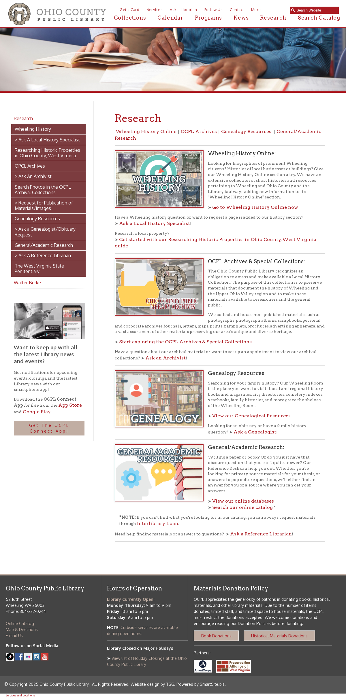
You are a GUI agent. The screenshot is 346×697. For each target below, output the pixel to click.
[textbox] (316, 10)
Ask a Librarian (183, 9)
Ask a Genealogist (255, 432)
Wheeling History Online (146, 131)
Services (154, 9)
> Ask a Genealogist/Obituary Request (45, 231)
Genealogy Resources (37, 218)
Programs (208, 18)
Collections (130, 18)
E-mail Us (14, 635)
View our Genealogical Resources (251, 415)
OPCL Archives (30, 166)
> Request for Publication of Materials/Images (44, 205)
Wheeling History (33, 129)
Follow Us (213, 9)
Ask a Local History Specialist (154, 223)
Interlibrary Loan (157, 523)
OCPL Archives (199, 131)
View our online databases (243, 501)
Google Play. (36, 411)
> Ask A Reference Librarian (43, 255)
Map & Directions (22, 629)
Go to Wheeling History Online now (255, 207)
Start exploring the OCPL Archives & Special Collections (185, 341)
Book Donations (216, 635)
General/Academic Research (44, 245)
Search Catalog (319, 18)
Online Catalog (20, 623)
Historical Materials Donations (279, 635)
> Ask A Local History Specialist (47, 140)
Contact (237, 9)
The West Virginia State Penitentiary (39, 268)
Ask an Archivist (165, 358)
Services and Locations (20, 695)
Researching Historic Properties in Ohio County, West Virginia (47, 152)
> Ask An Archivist (33, 176)
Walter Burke (27, 282)
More (256, 9)
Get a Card (129, 9)
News (241, 18)
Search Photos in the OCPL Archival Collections (43, 189)
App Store (70, 405)
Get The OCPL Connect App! (49, 428)
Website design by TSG (152, 684)
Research (273, 18)
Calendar (170, 18)
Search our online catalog (242, 507)
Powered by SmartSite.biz (200, 684)
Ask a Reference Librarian (261, 534)
